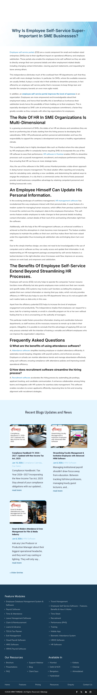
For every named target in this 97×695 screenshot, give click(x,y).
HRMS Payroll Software (16, 649)
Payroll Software (13, 609)
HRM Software (29, 539)
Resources (54, 684)
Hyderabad (54, 676)
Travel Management (59, 601)
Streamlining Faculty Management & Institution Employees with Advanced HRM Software (68, 456)
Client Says (33, 671)
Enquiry (71, 684)
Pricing (38, 684)
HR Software (56, 644)
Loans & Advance (13, 627)
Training (54, 627)
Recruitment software (21, 377)
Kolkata (75, 662)
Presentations (11, 667)
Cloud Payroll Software (16, 640)
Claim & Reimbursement (16, 622)
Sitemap (44, 692)
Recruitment (56, 618)
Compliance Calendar (33, 463)
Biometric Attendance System (63, 635)
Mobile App (56, 631)
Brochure (10, 662)
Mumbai (53, 662)
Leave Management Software (18, 618)
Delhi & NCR (55, 667)
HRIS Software (12, 644)
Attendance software (21, 350)
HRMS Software (57, 640)
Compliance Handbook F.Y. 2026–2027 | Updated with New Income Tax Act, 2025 (28, 456)
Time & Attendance (14, 614)
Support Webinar (36, 662)
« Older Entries (16, 572)
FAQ (8, 671)
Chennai (75, 667)
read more (17, 490)
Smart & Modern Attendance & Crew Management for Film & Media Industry (27, 532)
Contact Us (87, 684)
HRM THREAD (17, 692)
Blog (31, 667)
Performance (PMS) (59, 622)
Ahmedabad (77, 671)
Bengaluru (54, 671)
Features (22, 684)
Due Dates (16, 466)
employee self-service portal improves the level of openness (48, 94)
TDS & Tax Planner (14, 631)
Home (7, 684)
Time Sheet (55, 614)
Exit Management (13, 635)
